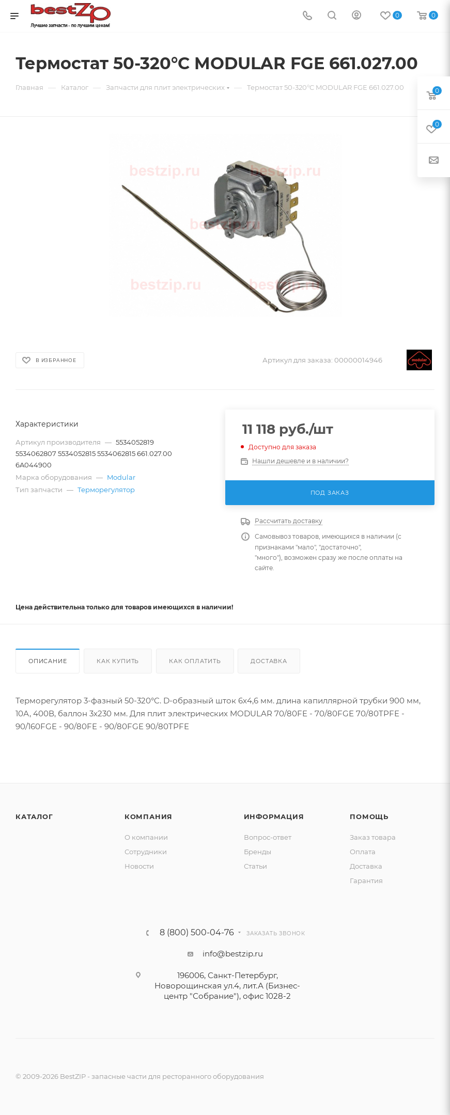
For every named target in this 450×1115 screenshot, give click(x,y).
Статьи (255, 866)
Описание (47, 661)
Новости (139, 866)
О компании (146, 837)
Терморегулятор (106, 489)
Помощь (369, 816)
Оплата (363, 851)
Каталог (34, 816)
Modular (121, 477)
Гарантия (366, 880)
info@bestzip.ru (233, 954)
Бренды (257, 851)
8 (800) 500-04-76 (197, 933)
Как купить (118, 661)
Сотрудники (146, 851)
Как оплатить (195, 661)
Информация (274, 816)
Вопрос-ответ (267, 837)
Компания (149, 816)
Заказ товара (373, 837)
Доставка (269, 661)
